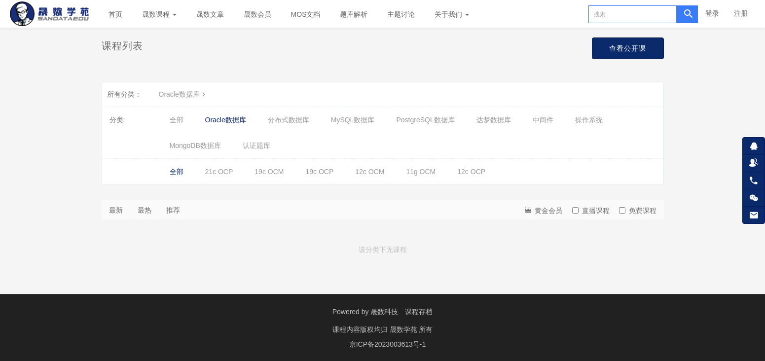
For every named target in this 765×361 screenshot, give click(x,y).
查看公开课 (627, 48)
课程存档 (419, 312)
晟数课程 (159, 14)
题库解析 (353, 14)
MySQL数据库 (353, 120)
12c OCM (369, 172)
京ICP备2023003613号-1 (387, 344)
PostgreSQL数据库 (425, 120)
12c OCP (471, 172)
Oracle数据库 (183, 94)
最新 (116, 210)
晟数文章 (210, 14)
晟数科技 (384, 312)
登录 (712, 13)
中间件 (543, 120)
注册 (741, 13)
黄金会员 (543, 210)
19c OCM (269, 172)
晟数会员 (257, 14)
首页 (115, 14)
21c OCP (219, 172)
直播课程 (591, 211)
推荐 (173, 210)
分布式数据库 (288, 120)
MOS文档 (306, 14)
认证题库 (256, 145)
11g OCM (421, 172)
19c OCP (319, 172)
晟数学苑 (404, 329)
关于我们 (452, 14)
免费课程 (637, 211)
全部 (176, 120)
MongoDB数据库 (195, 145)
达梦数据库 (493, 120)
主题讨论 (401, 14)
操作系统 (589, 120)
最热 (144, 210)
